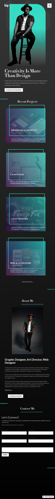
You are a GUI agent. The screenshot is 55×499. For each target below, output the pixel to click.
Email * (3, 438)
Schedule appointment (14, 90)
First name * (5, 430)
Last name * (31, 430)
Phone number (32, 438)
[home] (6, 5)
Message (4, 446)
